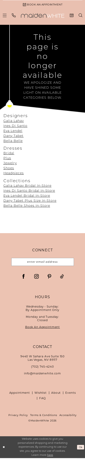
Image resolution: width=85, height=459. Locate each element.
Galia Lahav (13, 121)
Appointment (19, 394)
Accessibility (68, 416)
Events (70, 394)
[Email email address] (42, 263)
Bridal (8, 154)
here (50, 456)
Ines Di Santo (15, 126)
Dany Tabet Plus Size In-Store (29, 201)
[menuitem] (4, 16)
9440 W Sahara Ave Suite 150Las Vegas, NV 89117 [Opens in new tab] (42, 359)
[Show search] (80, 16)
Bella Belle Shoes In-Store (26, 206)
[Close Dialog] (4, 448)
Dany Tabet (13, 136)
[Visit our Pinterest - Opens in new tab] (49, 277)
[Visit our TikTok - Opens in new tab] (62, 277)
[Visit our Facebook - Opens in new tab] (23, 277)
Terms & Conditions (43, 416)
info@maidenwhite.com (42, 374)
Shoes (8, 169)
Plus (7, 159)
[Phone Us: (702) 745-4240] (13, 16)
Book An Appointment (42, 328)
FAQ (42, 399)
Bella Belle (13, 141)
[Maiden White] (42, 16)
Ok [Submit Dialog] (80, 448)
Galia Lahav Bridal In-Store (27, 186)
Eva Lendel (12, 131)
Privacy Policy (18, 416)
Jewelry (10, 164)
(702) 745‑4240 (42, 367)
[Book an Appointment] (42, 5)
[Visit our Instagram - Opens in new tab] (36, 277)
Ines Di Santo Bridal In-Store (29, 191)
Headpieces (13, 174)
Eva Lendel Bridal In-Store (26, 196)
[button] (4, 16)
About (56, 394)
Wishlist (40, 394)
